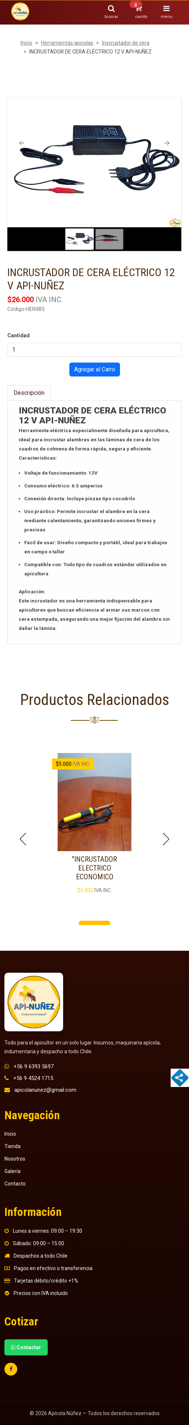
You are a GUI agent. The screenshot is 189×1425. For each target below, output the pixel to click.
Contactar (26, 1347)
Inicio (26, 43)
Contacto (15, 1184)
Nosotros (14, 1159)
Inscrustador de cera (125, 43)
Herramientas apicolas (67, 43)
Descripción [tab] (29, 392)
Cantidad (18, 335)
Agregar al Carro (94, 369)
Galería (12, 1171)
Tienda (12, 1146)
